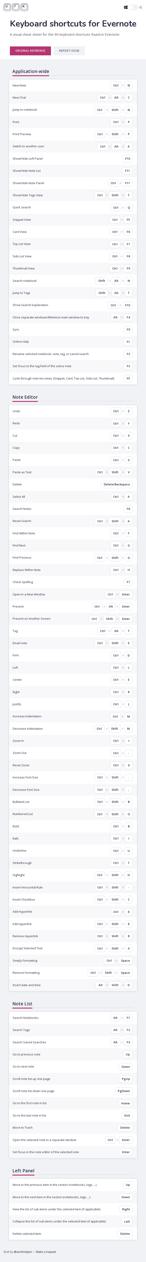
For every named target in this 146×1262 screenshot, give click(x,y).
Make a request (46, 1252)
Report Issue (69, 51)
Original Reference (30, 51)
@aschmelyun (23, 1252)
